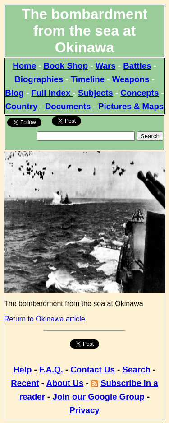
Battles (137, 65)
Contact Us (92, 369)
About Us (64, 383)
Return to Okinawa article (44, 319)
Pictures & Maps (131, 106)
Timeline (88, 79)
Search (136, 369)
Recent (25, 383)
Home (24, 65)
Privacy (84, 410)
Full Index (52, 93)
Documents (68, 106)
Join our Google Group (99, 396)
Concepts (139, 93)
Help (23, 369)
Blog (14, 93)
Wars (106, 65)
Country (21, 106)
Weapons (131, 79)
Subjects (95, 93)
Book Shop (66, 65)
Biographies (38, 79)
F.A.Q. (51, 369)
